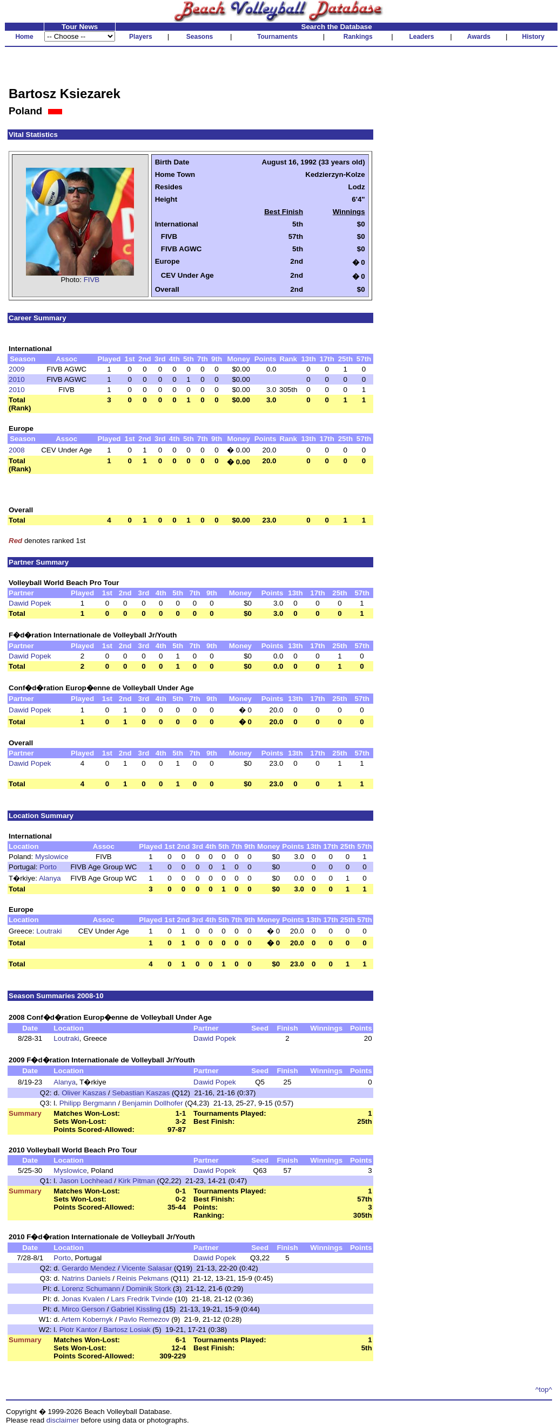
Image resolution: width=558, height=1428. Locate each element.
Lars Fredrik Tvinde (142, 1299)
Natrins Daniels (86, 1278)
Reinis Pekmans (143, 1278)
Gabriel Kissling (136, 1309)
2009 (17, 369)
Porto (48, 867)
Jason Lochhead (85, 1181)
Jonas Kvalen (83, 1299)
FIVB (92, 280)
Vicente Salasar (147, 1268)
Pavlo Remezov (144, 1319)
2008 (17, 450)
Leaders (421, 36)
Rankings (358, 36)
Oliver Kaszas (84, 1093)
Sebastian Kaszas (141, 1093)
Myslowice (51, 857)
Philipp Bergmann (87, 1103)
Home (24, 36)
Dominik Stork (148, 1289)
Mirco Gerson (83, 1309)
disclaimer (62, 1420)
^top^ (543, 1389)
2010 (17, 379)
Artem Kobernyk (87, 1319)
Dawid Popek (30, 603)
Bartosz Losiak (126, 1330)
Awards (478, 36)
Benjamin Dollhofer (152, 1103)
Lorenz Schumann (91, 1289)
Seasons (199, 36)
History (533, 36)
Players (140, 36)
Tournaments (277, 36)
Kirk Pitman (136, 1181)
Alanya (50, 878)
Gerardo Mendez (89, 1268)
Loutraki (49, 931)
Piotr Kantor (78, 1330)
